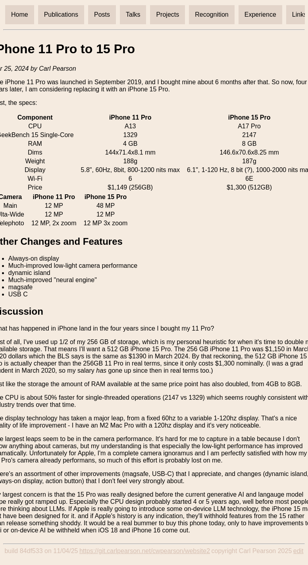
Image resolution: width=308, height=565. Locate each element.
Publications (61, 14)
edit (298, 551)
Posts (102, 14)
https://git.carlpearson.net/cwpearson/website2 (144, 551)
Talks (133, 14)
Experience (260, 14)
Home (19, 14)
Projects (167, 14)
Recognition (212, 14)
